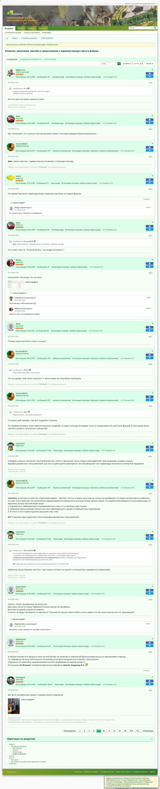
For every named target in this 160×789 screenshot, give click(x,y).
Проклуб (14, 760)
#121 (150, 83)
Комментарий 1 (19, 203)
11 (109, 731)
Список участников (32, 32)
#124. (148, 207)
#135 (150, 690)
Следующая (148, 731)
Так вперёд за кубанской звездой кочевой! (28, 762)
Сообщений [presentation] (12, 59)
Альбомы (12, 764)
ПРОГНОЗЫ (17, 752)
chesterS (18, 298)
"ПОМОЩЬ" (42, 167)
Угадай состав (107, 772)
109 (131, 731)
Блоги (20, 28)
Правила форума (140, 772)
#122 (150, 129)
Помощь (78, 772)
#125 (150, 236)
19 (120, 731)
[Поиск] (141, 28)
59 (125, 731)
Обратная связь (91, 772)
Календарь (46, 32)
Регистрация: (21, 77)
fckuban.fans (52, 45)
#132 (150, 545)
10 (104, 731)
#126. (149, 298)
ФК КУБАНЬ (17, 748)
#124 (150, 189)
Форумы (9, 28)
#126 (150, 273)
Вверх (152, 772)
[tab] (12, 59)
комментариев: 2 (20, 293)
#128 (150, 364)
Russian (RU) (12, 772)
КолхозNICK (21, 144)
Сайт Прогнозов (123, 772)
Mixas (18, 260)
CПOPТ (15, 750)
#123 (150, 157)
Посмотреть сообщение (28, 88)
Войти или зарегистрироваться (140, 4)
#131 (150, 494)
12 (114, 731)
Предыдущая (70, 731)
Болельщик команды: (74, 77)
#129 (150, 406)
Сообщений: (42, 77)
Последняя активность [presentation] (31, 59)
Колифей (20, 677)
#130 (150, 456)
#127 (150, 337)
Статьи (31, 28)
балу (16, 207)
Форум (14, 38)
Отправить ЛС (111, 77)
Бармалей (21, 587)
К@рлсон (20, 70)
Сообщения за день (13, 32)
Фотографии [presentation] (50, 59)
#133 (150, 600)
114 (137, 731)
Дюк (18, 116)
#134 (150, 652)
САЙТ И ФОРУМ (47, 38)
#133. (148, 624)
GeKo (18, 176)
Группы (42, 28)
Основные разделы (29, 38)
